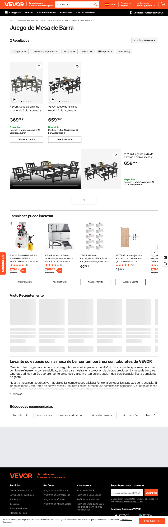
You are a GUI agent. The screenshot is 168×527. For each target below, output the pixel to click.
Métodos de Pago (18, 512)
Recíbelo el (15, 130)
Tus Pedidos (16, 499)
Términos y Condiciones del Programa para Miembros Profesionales (90, 506)
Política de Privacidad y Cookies (130, 501)
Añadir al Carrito (26, 139)
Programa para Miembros (55, 490)
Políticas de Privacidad (88, 499)
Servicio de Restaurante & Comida (31, 20)
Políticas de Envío (18, 508)
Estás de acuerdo (152, 521)
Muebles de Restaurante (58, 20)
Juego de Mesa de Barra (81, 20)
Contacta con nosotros (21, 490)
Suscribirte (151, 492)
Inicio (12, 20)
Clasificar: (139, 40)
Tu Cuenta (14, 503)
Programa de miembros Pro (56, 494)
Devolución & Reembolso (22, 494)
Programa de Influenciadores (57, 503)
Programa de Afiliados (54, 499)
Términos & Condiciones (89, 494)
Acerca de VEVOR (85, 490)
